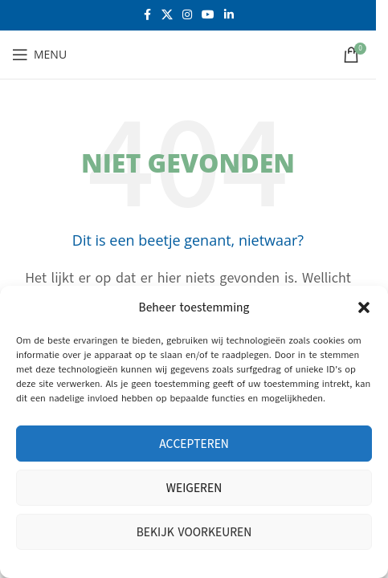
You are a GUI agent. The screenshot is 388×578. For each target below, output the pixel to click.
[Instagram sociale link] (187, 15)
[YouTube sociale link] (208, 15)
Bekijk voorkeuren (194, 532)
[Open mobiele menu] (39, 55)
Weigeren (194, 488)
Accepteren (194, 444)
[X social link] (167, 15)
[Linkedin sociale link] (229, 15)
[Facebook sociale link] (147, 15)
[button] (364, 307)
